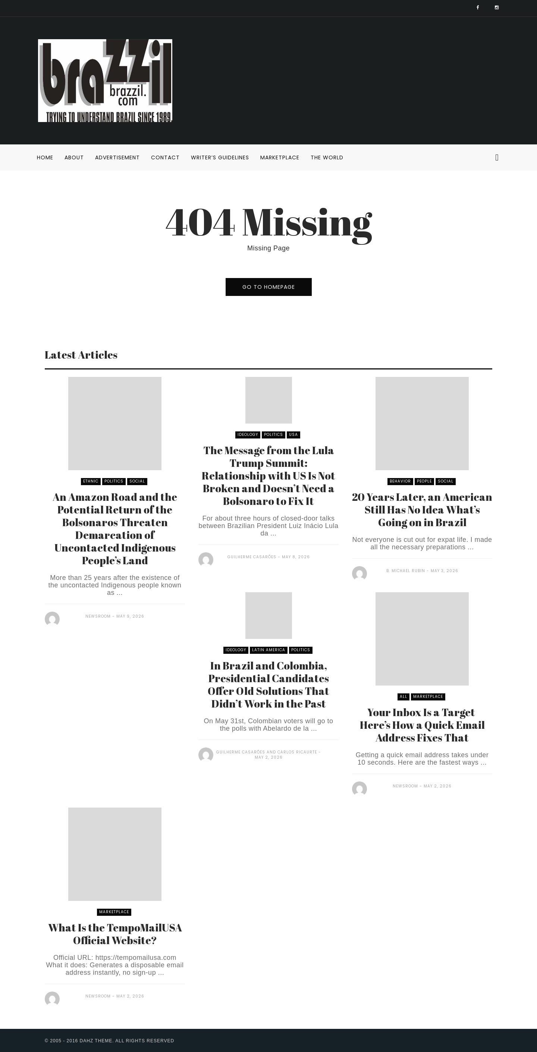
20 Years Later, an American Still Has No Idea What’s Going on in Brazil (422, 509)
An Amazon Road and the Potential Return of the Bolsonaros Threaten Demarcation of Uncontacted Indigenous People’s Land (115, 528)
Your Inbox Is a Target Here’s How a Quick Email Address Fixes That (422, 724)
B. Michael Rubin (405, 571)
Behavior (400, 481)
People (424, 481)
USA (293, 434)
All (403, 696)
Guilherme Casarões (251, 557)
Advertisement (117, 157)
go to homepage (268, 287)
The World (327, 157)
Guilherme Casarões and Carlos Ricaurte (266, 752)
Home (45, 157)
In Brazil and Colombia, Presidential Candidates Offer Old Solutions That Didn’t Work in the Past (268, 684)
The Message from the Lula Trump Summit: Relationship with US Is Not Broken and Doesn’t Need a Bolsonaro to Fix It (268, 475)
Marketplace (279, 157)
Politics (113, 481)
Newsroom (98, 616)
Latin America (268, 650)
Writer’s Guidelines (220, 157)
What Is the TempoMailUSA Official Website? (115, 933)
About (74, 157)
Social (137, 481)
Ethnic (90, 481)
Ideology (248, 434)
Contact (165, 157)
